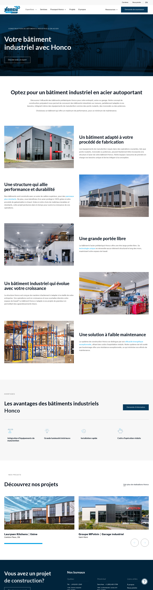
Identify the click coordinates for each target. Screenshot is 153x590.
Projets (72, 9)
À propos (82, 9)
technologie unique (87, 248)
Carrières (125, 2)
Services (43, 9)
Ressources (111, 9)
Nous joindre (136, 2)
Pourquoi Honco (58, 9)
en (146, 2)
